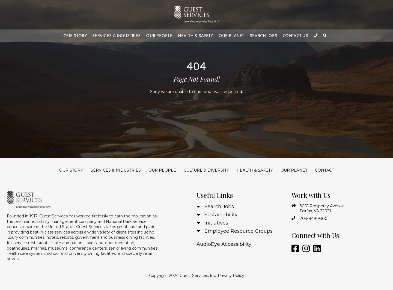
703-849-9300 (313, 218)
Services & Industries (116, 35)
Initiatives (216, 223)
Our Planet (231, 35)
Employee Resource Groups (238, 231)
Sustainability (220, 215)
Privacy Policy (231, 275)
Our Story (75, 35)
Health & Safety (195, 35)
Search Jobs (263, 35)
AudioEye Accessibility (223, 244)
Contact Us (295, 35)
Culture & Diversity (206, 170)
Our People (159, 35)
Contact (324, 170)
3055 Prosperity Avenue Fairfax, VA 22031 (322, 208)
